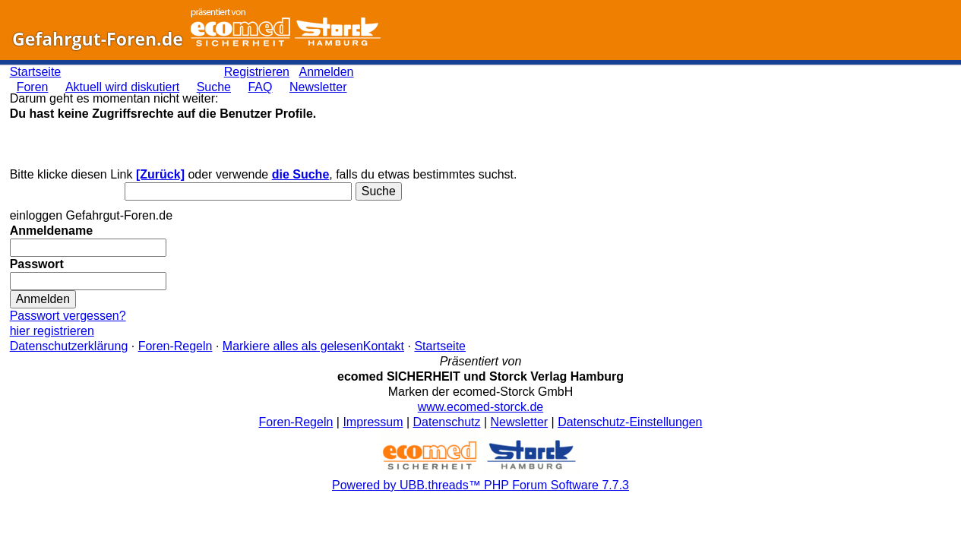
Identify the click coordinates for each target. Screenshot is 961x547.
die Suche (301, 174)
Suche (214, 87)
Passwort (37, 264)
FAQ (260, 87)
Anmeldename (51, 230)
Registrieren (256, 71)
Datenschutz (447, 422)
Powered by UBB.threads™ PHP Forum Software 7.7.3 (480, 485)
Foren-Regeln (175, 346)
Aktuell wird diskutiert (122, 87)
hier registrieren (52, 330)
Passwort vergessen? (68, 315)
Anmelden (326, 71)
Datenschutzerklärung (69, 346)
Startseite (36, 71)
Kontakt (383, 346)
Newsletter (318, 87)
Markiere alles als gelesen (293, 346)
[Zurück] (160, 174)
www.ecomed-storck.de (480, 406)
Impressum (373, 422)
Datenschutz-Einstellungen (630, 422)
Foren (33, 87)
